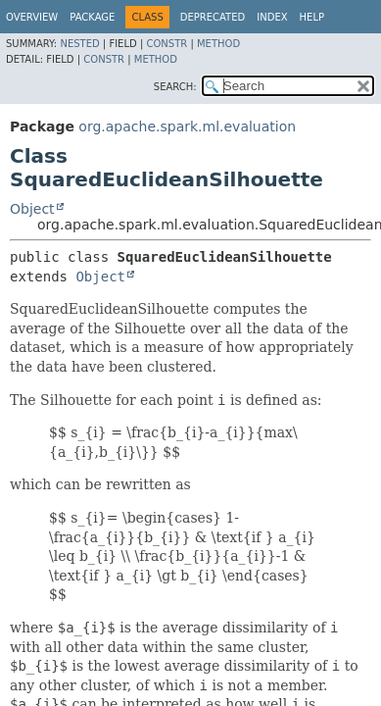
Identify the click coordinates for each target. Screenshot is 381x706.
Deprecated (213, 17)
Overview (32, 17)
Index (272, 17)
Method (218, 43)
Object (32, 209)
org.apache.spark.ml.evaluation (187, 126)
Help (312, 17)
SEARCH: (175, 86)
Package (92, 17)
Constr (166, 43)
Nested (79, 43)
